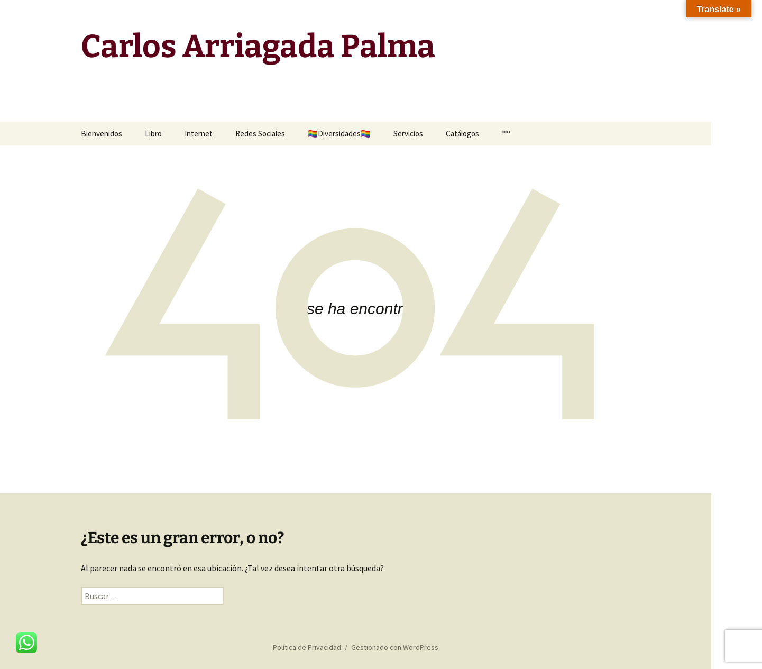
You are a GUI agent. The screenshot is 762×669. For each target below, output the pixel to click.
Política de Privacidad (307, 647)
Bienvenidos (101, 134)
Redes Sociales (260, 134)
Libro (153, 134)
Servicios (408, 134)
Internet (199, 134)
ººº (506, 134)
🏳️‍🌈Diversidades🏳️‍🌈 (339, 134)
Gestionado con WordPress (394, 647)
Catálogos (462, 134)
